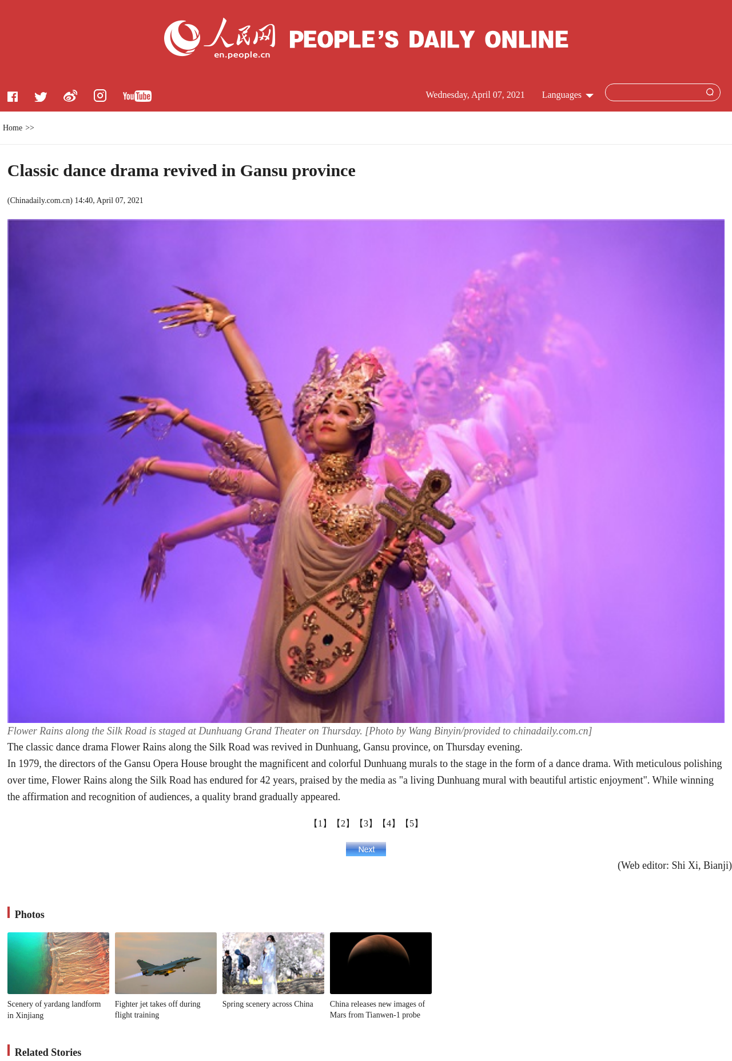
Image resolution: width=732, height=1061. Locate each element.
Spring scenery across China (267, 1004)
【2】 (343, 823)
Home (12, 128)
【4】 (388, 823)
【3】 (366, 823)
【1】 (320, 823)
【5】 (411, 823)
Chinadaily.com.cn (40, 200)
